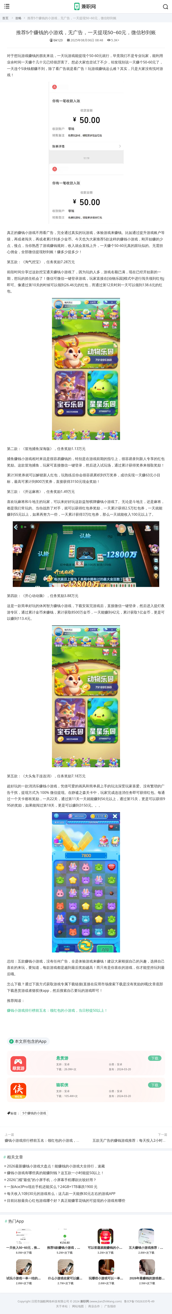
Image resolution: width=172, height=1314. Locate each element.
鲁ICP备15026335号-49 (139, 1301)
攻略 (18, 18)
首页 (5, 18)
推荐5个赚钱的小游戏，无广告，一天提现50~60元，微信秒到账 (86, 32)
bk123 (55, 40)
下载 (154, 1058)
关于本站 (62, 1306)
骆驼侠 (62, 1085)
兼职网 (84, 1301)
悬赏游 (62, 1058)
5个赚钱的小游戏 (34, 1113)
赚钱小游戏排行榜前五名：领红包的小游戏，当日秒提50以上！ (57, 1010)
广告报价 (110, 1306)
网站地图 (78, 1306)
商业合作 (94, 1306)
